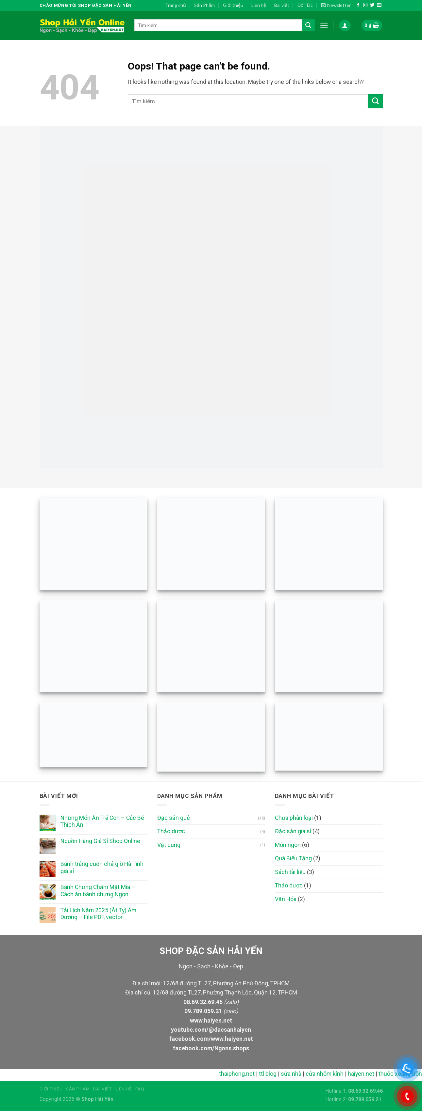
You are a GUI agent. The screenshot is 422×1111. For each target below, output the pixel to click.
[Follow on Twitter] (372, 5)
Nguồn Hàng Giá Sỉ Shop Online (100, 841)
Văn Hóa (285, 899)
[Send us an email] (379, 5)
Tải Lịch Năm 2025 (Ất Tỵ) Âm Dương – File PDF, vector (98, 913)
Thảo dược (171, 831)
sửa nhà (296, 1074)
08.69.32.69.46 (203, 1002)
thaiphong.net (242, 1074)
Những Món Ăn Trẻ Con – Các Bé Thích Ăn (102, 821)
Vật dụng (168, 845)
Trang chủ (175, 5)
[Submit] (308, 25)
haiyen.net (366, 1074)
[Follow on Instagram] (365, 5)
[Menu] (324, 25)
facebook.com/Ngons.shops (211, 1048)
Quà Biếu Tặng (293, 858)
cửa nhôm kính (330, 1074)
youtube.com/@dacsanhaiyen (211, 1029)
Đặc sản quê (173, 818)
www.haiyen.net (211, 1020)
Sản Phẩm (204, 5)
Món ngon (288, 845)
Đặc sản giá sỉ (293, 831)
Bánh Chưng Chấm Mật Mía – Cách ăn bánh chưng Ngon (97, 890)
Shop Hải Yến (97, 1099)
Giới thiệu (233, 5)
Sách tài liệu (290, 872)
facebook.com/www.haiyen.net (211, 1039)
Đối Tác (305, 5)
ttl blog (273, 1074)
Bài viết (281, 5)
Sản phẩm (78, 1088)
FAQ (139, 1088)
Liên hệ (258, 5)
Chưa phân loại (294, 818)
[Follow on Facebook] (358, 5)
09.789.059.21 (203, 1011)
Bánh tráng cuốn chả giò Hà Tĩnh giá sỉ (101, 867)
